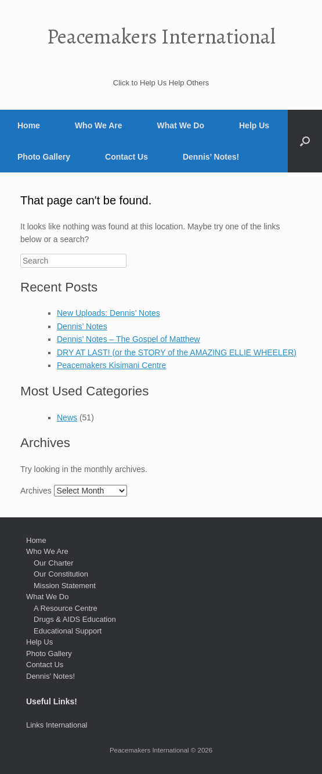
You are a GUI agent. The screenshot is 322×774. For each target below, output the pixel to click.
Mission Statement (65, 585)
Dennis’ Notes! (211, 156)
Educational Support (68, 631)
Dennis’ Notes (82, 326)
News (67, 417)
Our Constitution (61, 574)
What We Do (180, 125)
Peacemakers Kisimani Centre (111, 365)
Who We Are (98, 125)
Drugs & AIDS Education (75, 619)
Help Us (254, 125)
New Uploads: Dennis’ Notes (108, 313)
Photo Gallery (43, 156)
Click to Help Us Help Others (161, 82)
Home (28, 125)
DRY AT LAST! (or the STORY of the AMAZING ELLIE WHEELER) (176, 352)
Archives (36, 490)
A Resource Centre (65, 608)
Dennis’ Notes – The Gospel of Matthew (128, 339)
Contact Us (126, 156)
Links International (57, 725)
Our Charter (54, 563)
